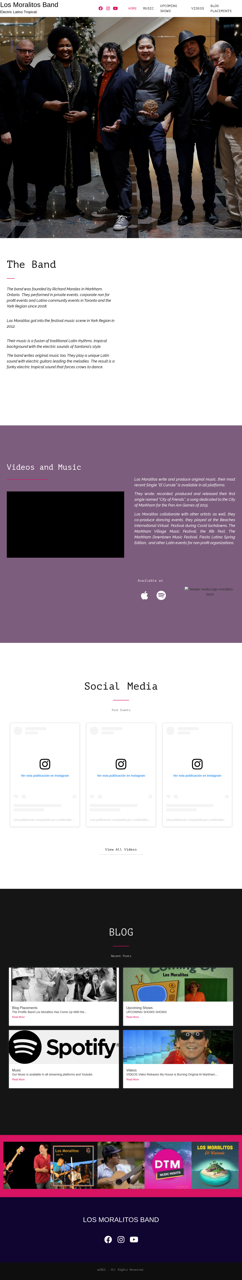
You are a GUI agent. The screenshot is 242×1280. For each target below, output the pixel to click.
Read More (18, 1017)
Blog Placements (221, 8)
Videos (131, 1070)
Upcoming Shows (139, 1008)
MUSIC (148, 8)
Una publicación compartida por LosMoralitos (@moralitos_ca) (55, 819)
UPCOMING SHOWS (168, 8)
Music (16, 1070)
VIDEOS (197, 8)
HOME (132, 8)
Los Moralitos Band (29, 4)
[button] (121, 850)
